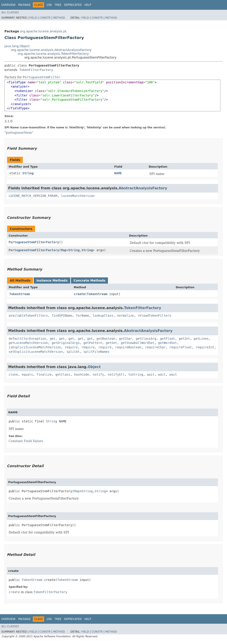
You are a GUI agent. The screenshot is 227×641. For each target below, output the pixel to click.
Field (33, 17)
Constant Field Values (26, 441)
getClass (62, 374)
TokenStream (19, 294)
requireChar (155, 347)
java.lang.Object (17, 46)
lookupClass (103, 315)
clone (13, 374)
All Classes (10, 12)
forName (82, 315)
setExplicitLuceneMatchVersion (36, 351)
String (28, 173)
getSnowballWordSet (138, 343)
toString (135, 374)
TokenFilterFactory (36, 70)
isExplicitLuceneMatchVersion (35, 347)
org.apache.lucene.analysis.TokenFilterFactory (53, 53)
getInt (184, 338)
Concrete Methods (90, 280)
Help (87, 4)
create (79, 294)
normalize (125, 315)
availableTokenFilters (28, 315)
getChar (125, 338)
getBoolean (105, 338)
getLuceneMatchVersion (28, 343)
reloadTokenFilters (154, 315)
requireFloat (180, 347)
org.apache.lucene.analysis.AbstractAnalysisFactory (51, 50)
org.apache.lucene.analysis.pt (43, 31)
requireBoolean (128, 347)
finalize (44, 374)
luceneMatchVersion (78, 196)
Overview (8, 4)
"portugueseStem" (18, 132)
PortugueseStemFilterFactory (34, 242)
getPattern (92, 343)
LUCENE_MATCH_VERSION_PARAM (33, 196)
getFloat (167, 338)
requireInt (205, 347)
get (52, 338)
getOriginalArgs (66, 343)
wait (151, 374)
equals (27, 374)
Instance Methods (51, 280)
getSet (111, 343)
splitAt (73, 351)
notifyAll (116, 374)
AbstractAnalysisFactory (143, 188)
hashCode (81, 374)
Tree (58, 4)
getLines (201, 338)
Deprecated (73, 4)
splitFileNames (96, 351)
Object (94, 367)
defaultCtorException (27, 338)
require (71, 347)
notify (98, 374)
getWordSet (167, 343)
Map (64, 250)
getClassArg (146, 338)
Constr (45, 17)
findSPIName (62, 315)
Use (49, 4)
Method (59, 17)
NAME (118, 173)
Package (24, 4)
